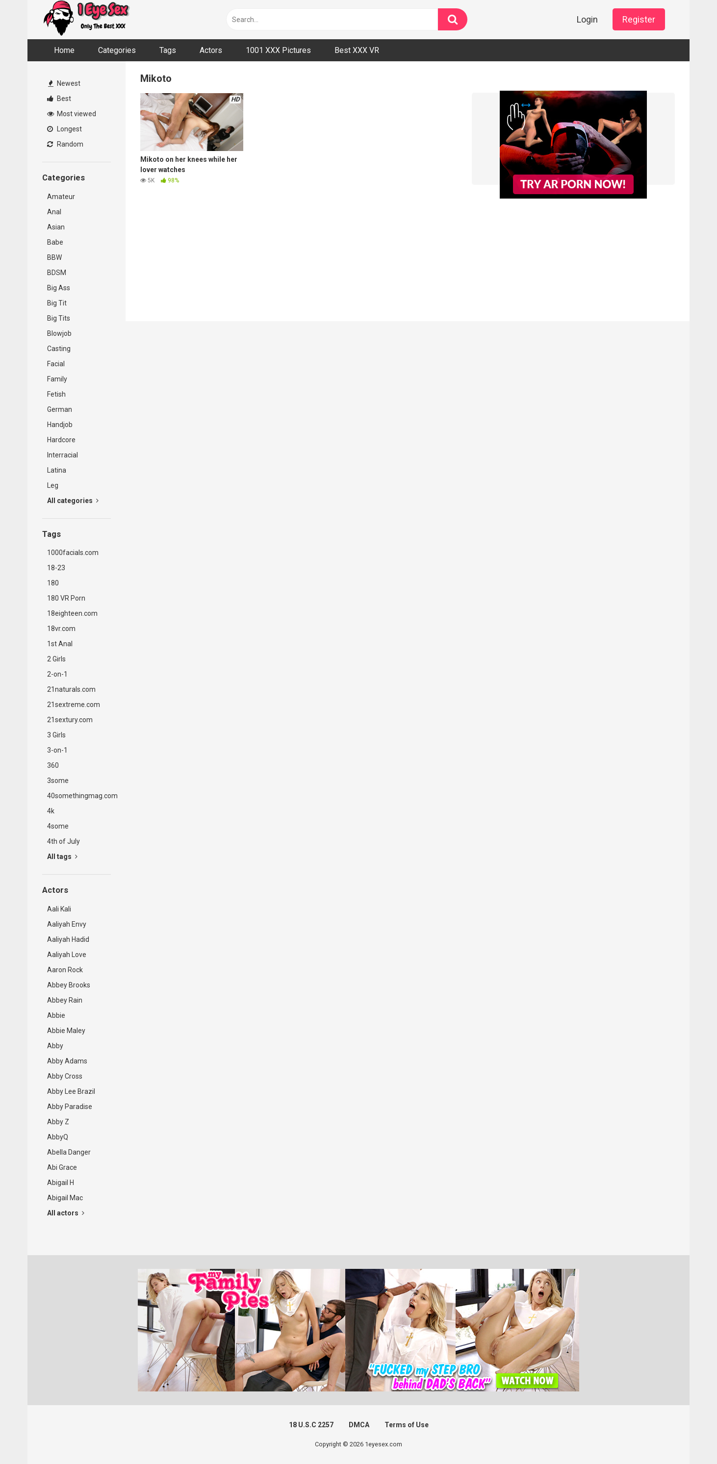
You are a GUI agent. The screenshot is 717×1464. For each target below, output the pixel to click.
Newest (64, 83)
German (59, 409)
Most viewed (71, 114)
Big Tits (58, 318)
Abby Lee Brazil (71, 1091)
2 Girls (56, 659)
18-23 (56, 568)
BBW (54, 257)
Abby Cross (64, 1076)
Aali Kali (59, 909)
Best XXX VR (356, 50)
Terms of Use (406, 1425)
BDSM (56, 273)
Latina (56, 470)
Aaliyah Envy (66, 924)
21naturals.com (71, 689)
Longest (64, 129)
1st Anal (60, 644)
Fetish (56, 394)
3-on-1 (57, 750)
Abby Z (58, 1122)
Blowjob (59, 333)
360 (53, 765)
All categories (73, 501)
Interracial (62, 455)
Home (64, 50)
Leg (52, 485)
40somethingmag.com (79, 796)
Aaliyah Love (66, 955)
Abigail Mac (65, 1198)
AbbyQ (57, 1137)
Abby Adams (67, 1061)
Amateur (61, 197)
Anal (54, 212)
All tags (62, 856)
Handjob (60, 425)
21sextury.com (70, 720)
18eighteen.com (72, 613)
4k (50, 811)
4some (58, 826)
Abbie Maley (66, 1031)
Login (587, 19)
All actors (65, 1213)
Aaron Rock (65, 970)
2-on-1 (57, 674)
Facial (56, 364)
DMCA (359, 1425)
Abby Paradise (69, 1107)
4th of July (63, 841)
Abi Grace (62, 1167)
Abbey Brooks (68, 985)
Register (638, 19)
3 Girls (56, 735)
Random (65, 144)
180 (53, 583)
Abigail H (60, 1182)
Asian (56, 227)
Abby (55, 1046)
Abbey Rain (64, 1000)
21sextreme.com (73, 704)
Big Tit (57, 303)
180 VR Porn (66, 598)
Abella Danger (69, 1152)
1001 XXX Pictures (278, 50)
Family (57, 379)
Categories (117, 50)
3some (58, 780)
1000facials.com (73, 552)
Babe (55, 242)
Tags (167, 50)
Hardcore (61, 440)
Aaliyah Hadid (68, 939)
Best (59, 98)
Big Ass (58, 288)
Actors (211, 50)
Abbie (56, 1015)
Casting (59, 349)
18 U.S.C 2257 (311, 1425)
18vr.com (61, 628)
